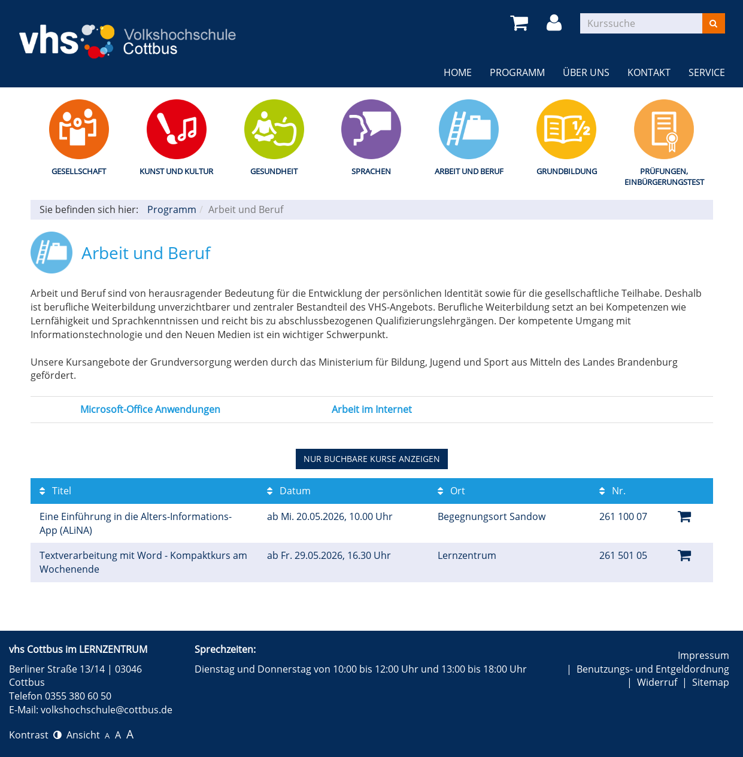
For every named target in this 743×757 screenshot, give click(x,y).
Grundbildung (566, 171)
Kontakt (649, 72)
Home (458, 72)
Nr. (612, 490)
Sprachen (371, 171)
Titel (55, 490)
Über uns (586, 72)
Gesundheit (274, 171)
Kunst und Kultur (176, 171)
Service (707, 72)
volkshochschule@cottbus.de (106, 709)
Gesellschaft (78, 171)
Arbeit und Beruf (469, 171)
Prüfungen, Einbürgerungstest (664, 177)
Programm (517, 72)
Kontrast (35, 734)
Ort (451, 490)
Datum (289, 490)
